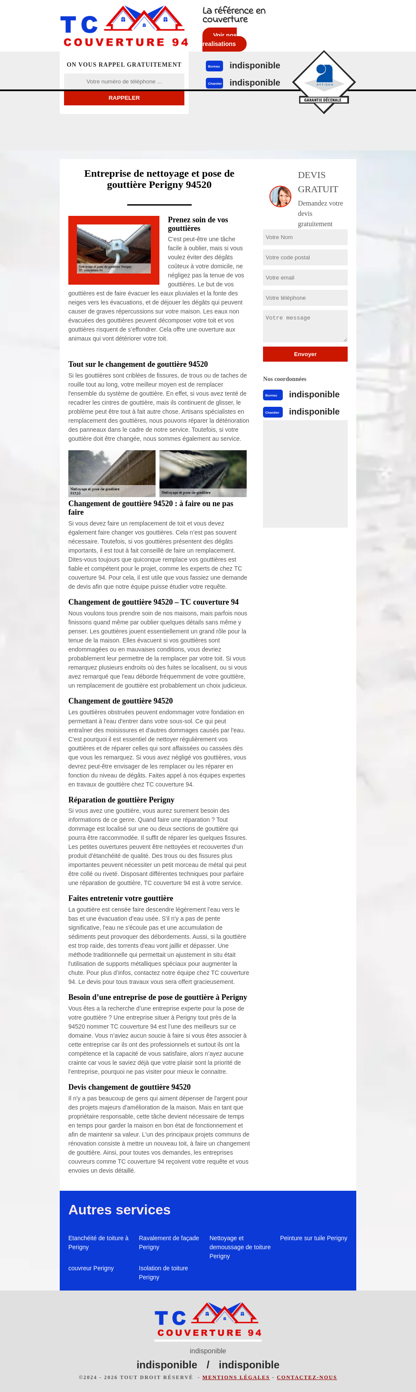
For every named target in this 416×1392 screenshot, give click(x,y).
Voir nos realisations (219, 39)
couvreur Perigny (91, 1268)
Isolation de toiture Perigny (163, 1273)
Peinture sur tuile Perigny (313, 1238)
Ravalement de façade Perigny (169, 1243)
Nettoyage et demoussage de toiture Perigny (240, 1247)
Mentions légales (236, 1377)
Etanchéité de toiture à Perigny (98, 1243)
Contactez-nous (307, 1377)
